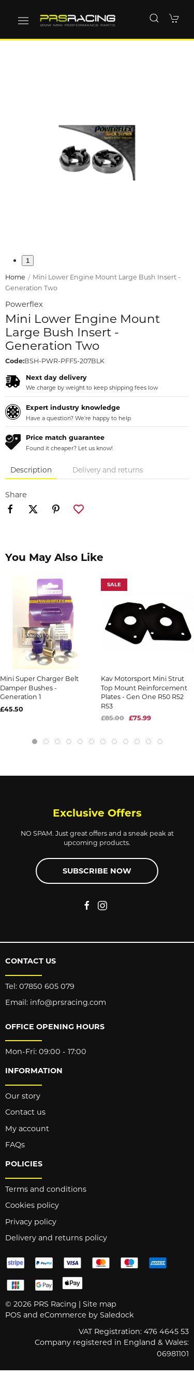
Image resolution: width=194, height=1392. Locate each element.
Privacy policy (30, 1221)
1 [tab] (27, 260)
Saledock (117, 1315)
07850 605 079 (46, 986)
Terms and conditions (45, 1189)
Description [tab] (31, 470)
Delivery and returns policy (56, 1237)
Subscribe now (97, 871)
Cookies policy (32, 1205)
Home (15, 277)
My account (27, 1128)
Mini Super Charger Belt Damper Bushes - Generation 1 (39, 688)
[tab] (34, 741)
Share (16, 494)
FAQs (15, 1144)
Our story (22, 1096)
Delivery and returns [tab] (107, 470)
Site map (99, 1304)
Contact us (25, 1112)
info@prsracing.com (68, 1002)
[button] (23, 20)
